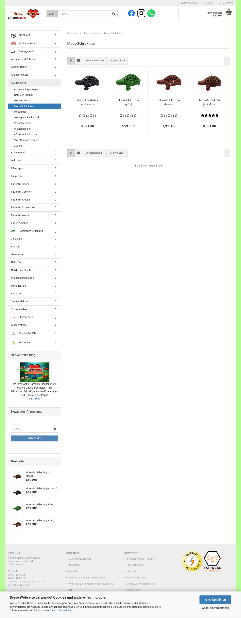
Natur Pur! (16, 264)
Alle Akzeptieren (215, 599)
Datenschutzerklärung (62, 610)
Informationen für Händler (140, 561)
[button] (189, 3)
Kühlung (15, 248)
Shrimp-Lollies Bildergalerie (141, 586)
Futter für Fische (20, 186)
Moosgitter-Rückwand (26, 119)
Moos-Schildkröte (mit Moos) (209, 104)
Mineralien (17, 256)
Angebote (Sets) (20, 76)
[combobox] (95, 63)
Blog (37, 400)
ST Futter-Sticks (24, 46)
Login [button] (208, 3)
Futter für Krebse (20, 201)
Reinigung (16, 295)
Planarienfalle (18, 287)
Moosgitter (20, 114)
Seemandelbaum (20, 303)
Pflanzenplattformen (25, 136)
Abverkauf (20, 37)
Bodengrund (18, 154)
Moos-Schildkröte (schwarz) (87, 104)
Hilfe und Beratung (136, 579)
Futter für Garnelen (21, 193)
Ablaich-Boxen (19, 69)
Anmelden (34, 440)
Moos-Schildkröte (24, 108)
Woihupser (21, 344)
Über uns (131, 573)
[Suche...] (52, 13)
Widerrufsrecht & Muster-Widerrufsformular (91, 586)
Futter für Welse (20, 217)
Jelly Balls (16, 241)
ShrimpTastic (22, 319)
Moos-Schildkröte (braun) (169, 104)
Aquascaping (18, 84)
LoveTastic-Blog (135, 567)
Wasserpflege (19, 327)
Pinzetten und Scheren (26, 142)
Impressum (75, 567)
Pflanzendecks (22, 130)
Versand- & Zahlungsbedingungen (87, 579)
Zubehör (18, 147)
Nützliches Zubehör (22, 272)
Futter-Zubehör (19, 225)
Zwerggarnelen (23, 53)
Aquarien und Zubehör (23, 61)
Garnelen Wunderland (27, 233)
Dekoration (17, 162)
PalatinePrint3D (23, 335)
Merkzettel (226, 3)
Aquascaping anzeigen (26, 91)
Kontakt (73, 573)
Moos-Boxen (21, 102)
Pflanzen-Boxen (22, 125)
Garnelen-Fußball (23, 97)
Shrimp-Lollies (19, 311)
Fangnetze (17, 178)
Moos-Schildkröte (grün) (128, 104)
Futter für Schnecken (23, 209)
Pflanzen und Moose (22, 280)
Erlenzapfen (17, 170)
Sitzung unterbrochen (80, 561)
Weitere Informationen (215, 607)
